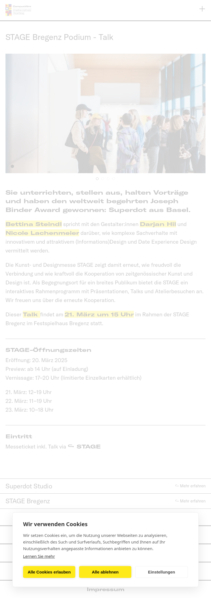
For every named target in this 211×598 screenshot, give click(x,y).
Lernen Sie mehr (39, 556)
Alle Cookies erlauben (49, 572)
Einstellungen (161, 572)
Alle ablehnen (105, 572)
